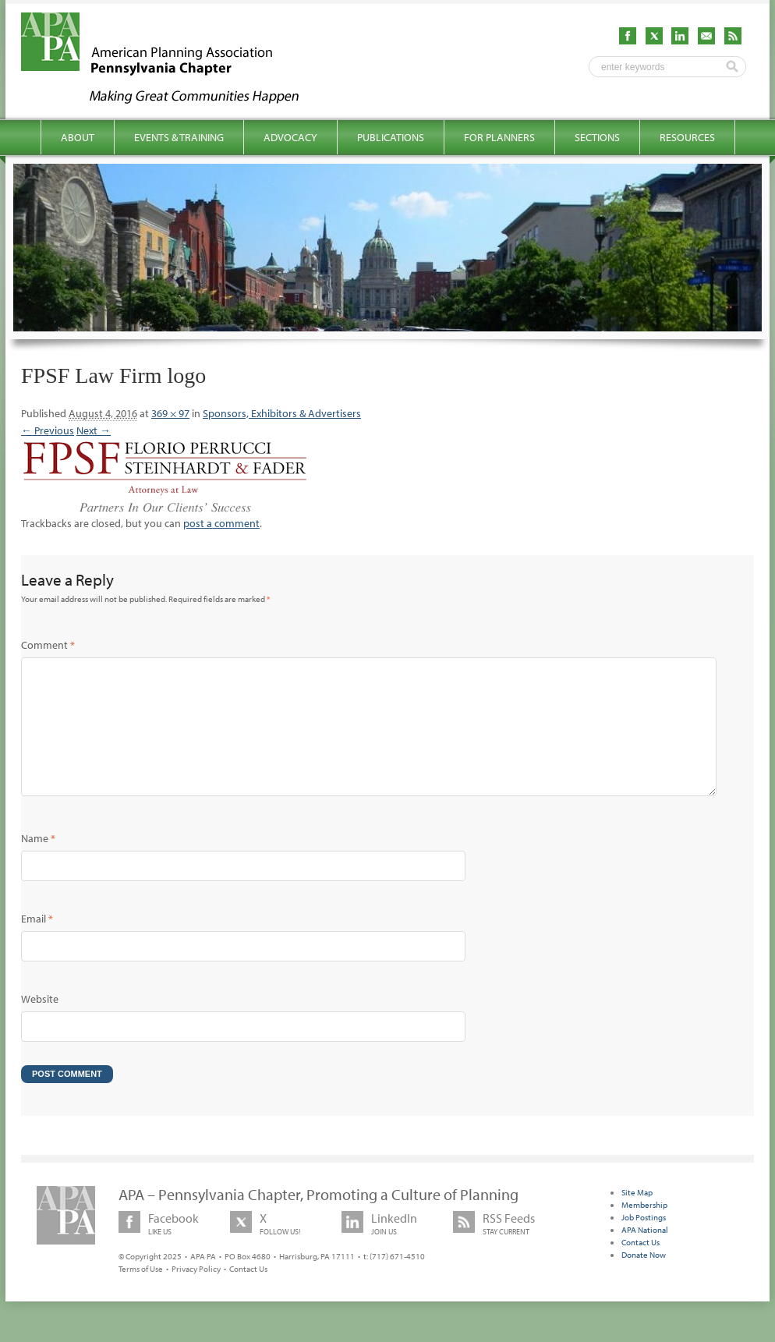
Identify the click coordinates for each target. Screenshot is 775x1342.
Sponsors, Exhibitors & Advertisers (282, 413)
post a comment (221, 523)
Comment (48, 645)
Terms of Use (141, 1293)
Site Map (637, 1217)
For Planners (499, 137)
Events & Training (179, 137)
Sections (597, 137)
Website (39, 1024)
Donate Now (643, 1279)
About (77, 137)
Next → (93, 430)
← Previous (47, 430)
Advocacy (290, 137)
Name (38, 863)
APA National (644, 1254)
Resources (687, 137)
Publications (390, 137)
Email (37, 944)
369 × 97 (170, 413)
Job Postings (643, 1242)
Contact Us (248, 1293)
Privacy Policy (196, 1293)
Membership (644, 1229)
